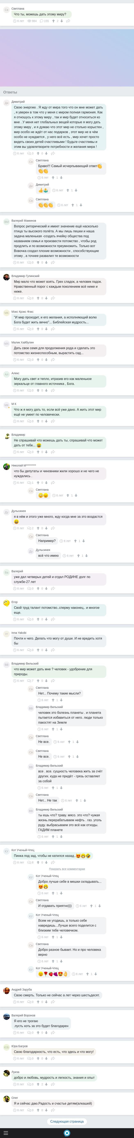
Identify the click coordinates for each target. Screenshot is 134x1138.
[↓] (61, 21)
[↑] (54, 21)
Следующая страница (67, 1121)
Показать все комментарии (67, 869)
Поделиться (68, 20)
